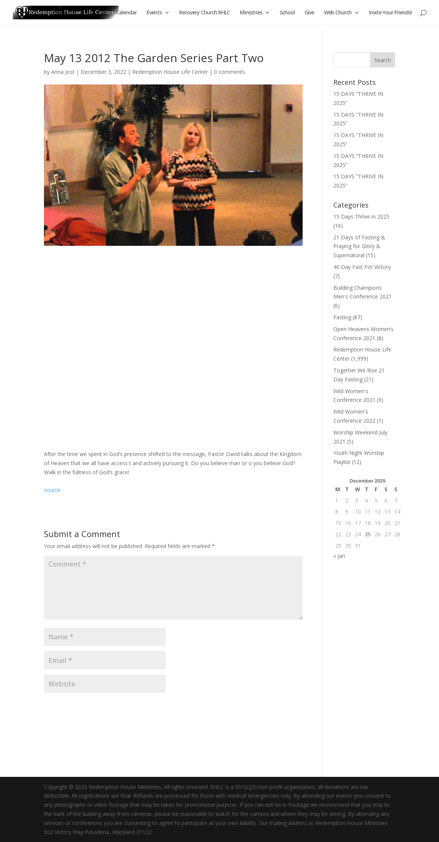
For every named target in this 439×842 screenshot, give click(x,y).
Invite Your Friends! (390, 13)
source (52, 490)
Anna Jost (63, 71)
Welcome (64, 13)
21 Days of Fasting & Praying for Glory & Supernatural (359, 246)
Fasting (342, 317)
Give (309, 13)
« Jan (339, 555)
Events (154, 13)
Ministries (251, 13)
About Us (95, 13)
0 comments (229, 71)
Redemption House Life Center (170, 71)
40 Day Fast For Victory (362, 266)
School (287, 13)
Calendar (126, 13)
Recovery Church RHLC (204, 13)
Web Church (338, 13)
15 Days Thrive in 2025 (361, 216)
